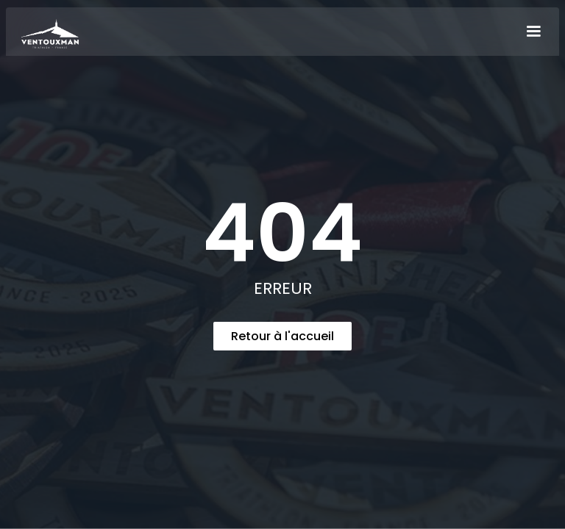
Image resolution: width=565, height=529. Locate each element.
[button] (533, 31)
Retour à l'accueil (282, 336)
